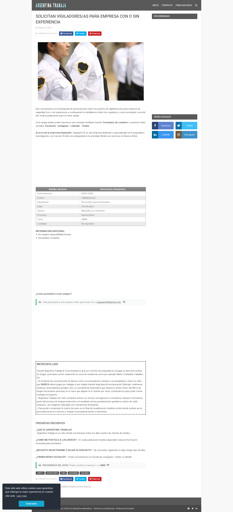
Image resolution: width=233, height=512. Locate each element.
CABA (63, 473)
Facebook (50, 126)
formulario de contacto (115, 122)
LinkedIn (75, 126)
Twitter (85, 126)
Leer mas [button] (22, 496)
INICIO (156, 5)
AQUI (102, 465)
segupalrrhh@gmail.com (109, 302)
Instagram (63, 126)
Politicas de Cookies (125, 508)
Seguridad (73, 473)
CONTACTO (167, 5)
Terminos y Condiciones (104, 508)
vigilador (85, 473)
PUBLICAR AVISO (184, 5)
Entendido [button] (31, 503)
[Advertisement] (91, 162)
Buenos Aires (52, 473)
